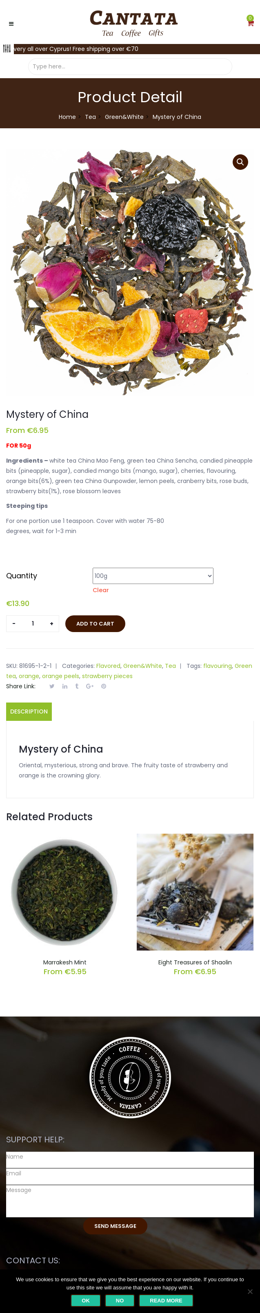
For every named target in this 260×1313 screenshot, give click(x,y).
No (120, 1301)
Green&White (124, 117)
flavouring (217, 666)
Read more (166, 1301)
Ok (86, 1301)
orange (29, 676)
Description (29, 711)
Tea (90, 117)
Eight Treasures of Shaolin (195, 962)
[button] (250, 24)
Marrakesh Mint (65, 962)
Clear (101, 590)
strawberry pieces (107, 676)
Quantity (21, 576)
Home (67, 117)
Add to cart (95, 624)
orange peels (60, 676)
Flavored (108, 666)
